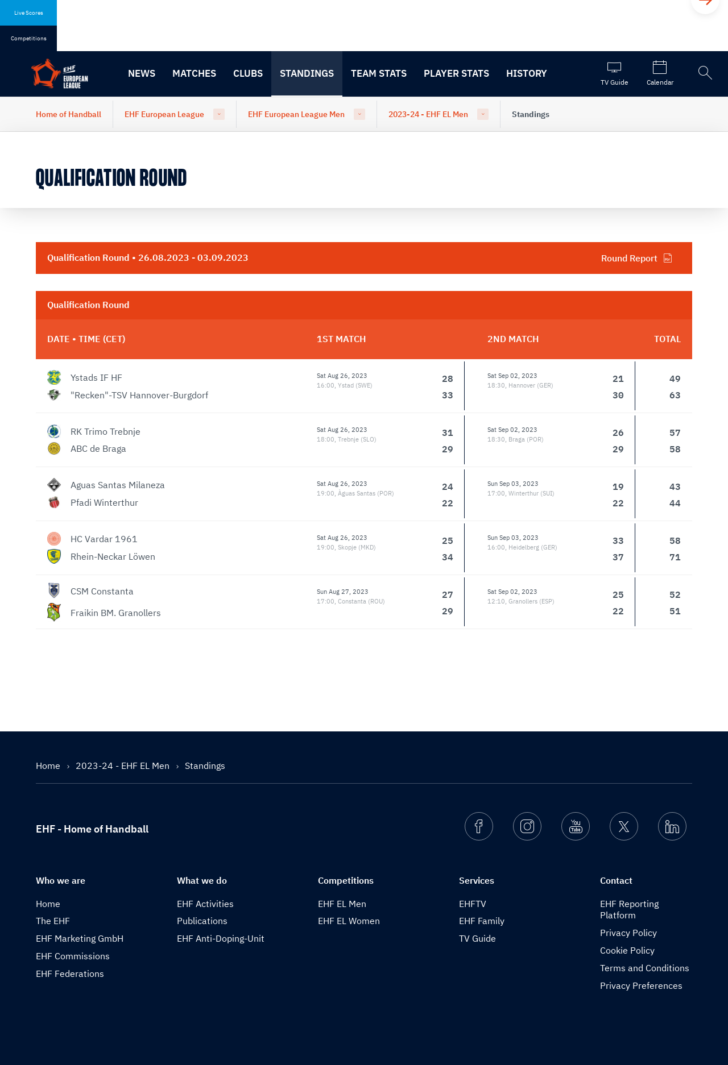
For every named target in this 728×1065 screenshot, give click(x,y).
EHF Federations (70, 973)
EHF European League (164, 114)
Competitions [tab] (29, 38)
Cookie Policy (627, 950)
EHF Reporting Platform (629, 909)
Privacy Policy (628, 932)
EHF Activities (205, 903)
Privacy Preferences (641, 985)
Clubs (248, 73)
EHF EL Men (342, 903)
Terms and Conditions (644, 968)
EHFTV (472, 903)
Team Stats (379, 73)
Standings (307, 73)
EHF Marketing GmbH (79, 938)
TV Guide (477, 938)
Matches (194, 73)
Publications (202, 920)
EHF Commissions (73, 956)
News (141, 73)
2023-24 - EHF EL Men (428, 114)
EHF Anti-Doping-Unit (220, 938)
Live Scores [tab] (28, 12)
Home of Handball (68, 114)
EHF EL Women (349, 920)
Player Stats (456, 73)
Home (49, 765)
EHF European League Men (296, 114)
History (526, 73)
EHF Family (481, 920)
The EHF (53, 920)
